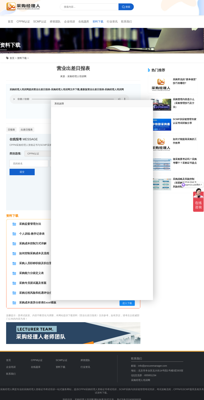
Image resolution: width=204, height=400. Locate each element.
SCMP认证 (40, 21)
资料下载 (97, 21)
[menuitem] (10, 21)
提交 (22, 171)
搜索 (126, 6)
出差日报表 (27, 129)
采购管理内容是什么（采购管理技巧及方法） (183, 103)
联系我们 (126, 21)
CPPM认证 (23, 21)
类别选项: (15, 153)
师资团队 (55, 21)
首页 (10, 21)
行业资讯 (112, 21)
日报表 (11, 129)
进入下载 (127, 303)
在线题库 (83, 21)
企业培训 (69, 21)
